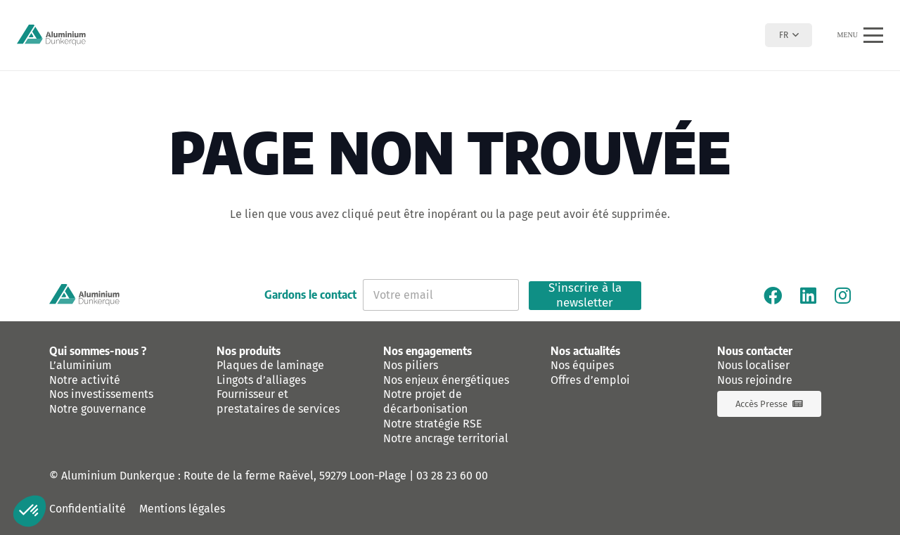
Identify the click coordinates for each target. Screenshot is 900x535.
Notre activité (84, 380)
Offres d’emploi (590, 380)
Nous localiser (753, 365)
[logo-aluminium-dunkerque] (51, 35)
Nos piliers (410, 365)
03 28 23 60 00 (452, 475)
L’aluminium (80, 365)
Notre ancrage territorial (445, 438)
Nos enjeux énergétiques (446, 380)
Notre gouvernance (97, 408)
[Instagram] (843, 295)
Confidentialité (87, 508)
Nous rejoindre (754, 380)
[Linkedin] (808, 295)
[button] (788, 35)
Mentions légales (182, 508)
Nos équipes (582, 365)
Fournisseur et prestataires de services (278, 401)
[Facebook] (773, 295)
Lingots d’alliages (261, 380)
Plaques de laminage (270, 365)
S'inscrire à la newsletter (585, 295)
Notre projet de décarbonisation (425, 401)
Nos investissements (101, 394)
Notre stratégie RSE (432, 423)
